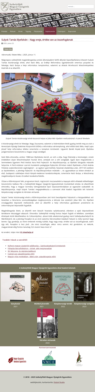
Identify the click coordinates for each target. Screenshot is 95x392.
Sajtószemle (50, 31)
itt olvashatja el (26, 232)
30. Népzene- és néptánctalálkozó (22, 251)
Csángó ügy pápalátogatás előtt (21, 254)
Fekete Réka (8, 49)
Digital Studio (59, 382)
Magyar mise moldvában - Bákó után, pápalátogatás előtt (32, 256)
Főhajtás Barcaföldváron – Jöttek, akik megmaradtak (30, 248)
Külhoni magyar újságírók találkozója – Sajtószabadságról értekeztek (36, 246)
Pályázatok (38, 31)
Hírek (20, 31)
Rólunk (12, 31)
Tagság (28, 31)
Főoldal (4, 31)
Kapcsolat (72, 31)
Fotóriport (61, 31)
